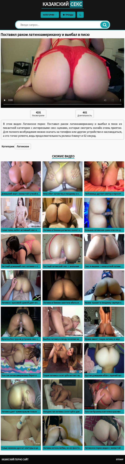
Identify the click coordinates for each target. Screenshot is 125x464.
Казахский (62, 4)
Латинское (23, 146)
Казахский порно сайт (15, 459)
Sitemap (119, 459)
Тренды (68, 14)
